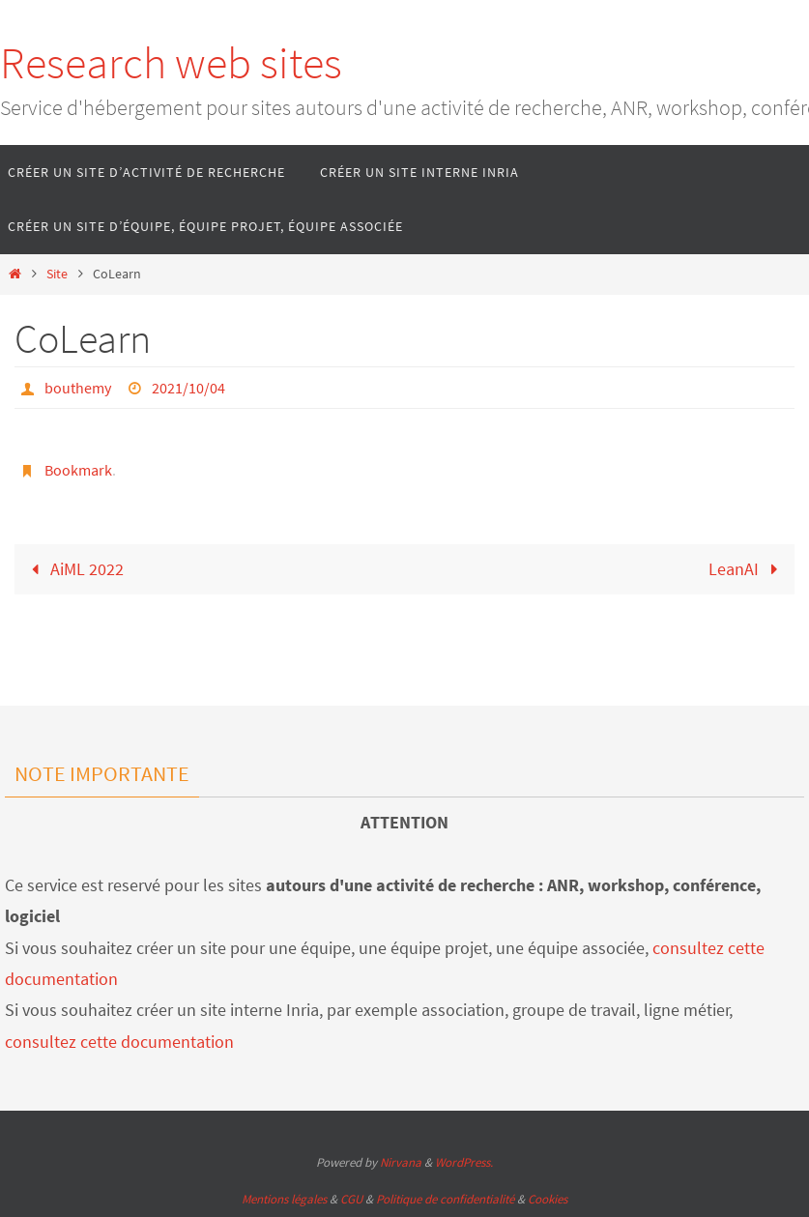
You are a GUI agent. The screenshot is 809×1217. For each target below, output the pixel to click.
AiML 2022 (73, 569)
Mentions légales (284, 1199)
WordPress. (464, 1162)
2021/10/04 (188, 387)
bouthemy (77, 387)
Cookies (547, 1199)
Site (57, 273)
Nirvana (400, 1162)
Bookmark (78, 469)
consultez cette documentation (119, 1041)
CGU (351, 1199)
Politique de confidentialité (445, 1199)
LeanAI (747, 569)
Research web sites (171, 63)
